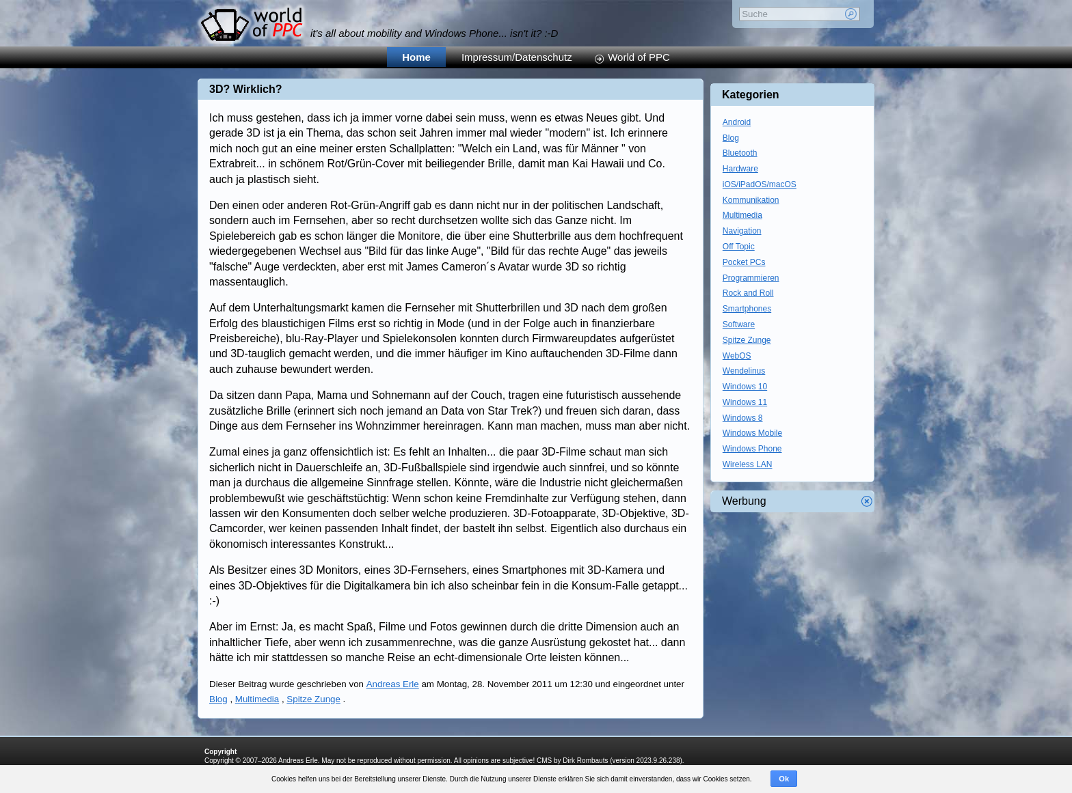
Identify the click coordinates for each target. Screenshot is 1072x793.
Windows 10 (745, 386)
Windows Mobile (752, 433)
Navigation (742, 231)
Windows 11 (745, 402)
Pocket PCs (744, 262)
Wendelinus (744, 371)
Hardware (740, 168)
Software (739, 324)
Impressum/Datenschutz (516, 57)
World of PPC (639, 57)
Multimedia (257, 699)
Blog (218, 699)
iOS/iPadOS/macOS (759, 184)
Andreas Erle (392, 684)
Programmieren (751, 278)
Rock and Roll (748, 293)
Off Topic (739, 246)
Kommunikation (751, 200)
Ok (784, 779)
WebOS (737, 356)
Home (416, 57)
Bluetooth (740, 153)
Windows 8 (743, 418)
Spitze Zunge (313, 699)
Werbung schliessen (866, 501)
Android (737, 122)
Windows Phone (752, 449)
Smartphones (747, 309)
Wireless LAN (748, 464)
